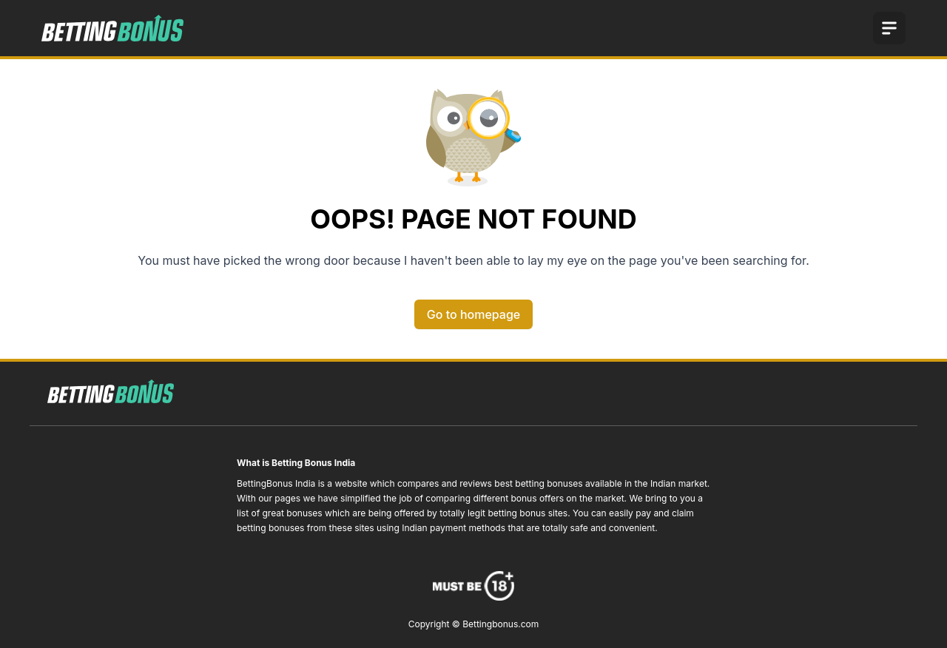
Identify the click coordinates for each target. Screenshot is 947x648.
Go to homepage (473, 314)
